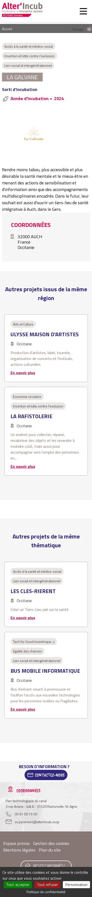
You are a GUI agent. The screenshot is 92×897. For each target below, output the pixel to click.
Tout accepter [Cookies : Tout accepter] (17, 884)
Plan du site (50, 850)
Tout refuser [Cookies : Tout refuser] (47, 884)
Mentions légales (19, 850)
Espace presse (16, 843)
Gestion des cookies (51, 843)
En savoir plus (23, 373)
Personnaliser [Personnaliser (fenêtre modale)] (76, 884)
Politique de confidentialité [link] (46, 891)
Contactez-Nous (50, 775)
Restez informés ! (49, 866)
